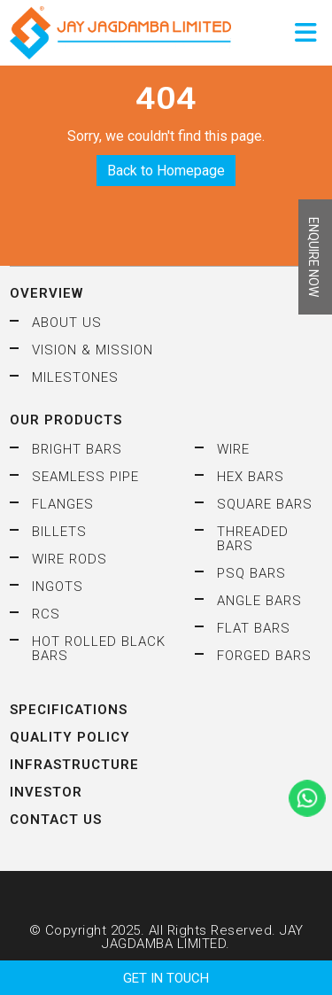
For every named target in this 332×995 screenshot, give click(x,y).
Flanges (63, 504)
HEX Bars (250, 477)
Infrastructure (74, 765)
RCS (46, 614)
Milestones (75, 377)
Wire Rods (69, 559)
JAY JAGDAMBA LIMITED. (202, 937)
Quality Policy (70, 737)
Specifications (68, 710)
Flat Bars (253, 628)
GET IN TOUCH (166, 978)
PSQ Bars (251, 573)
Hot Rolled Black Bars (99, 649)
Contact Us (56, 820)
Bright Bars (77, 449)
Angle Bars (259, 601)
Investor (46, 792)
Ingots (57, 587)
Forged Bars (264, 656)
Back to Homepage (166, 170)
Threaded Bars (253, 539)
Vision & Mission (92, 350)
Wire (233, 449)
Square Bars (265, 504)
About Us (67, 322)
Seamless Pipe (85, 477)
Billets (59, 532)
